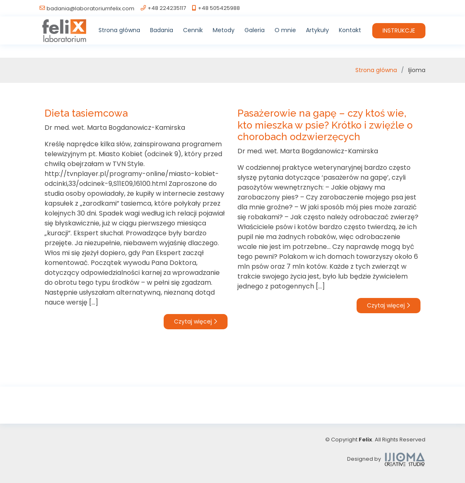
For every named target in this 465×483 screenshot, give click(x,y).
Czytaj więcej (195, 321)
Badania (161, 30)
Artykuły (317, 30)
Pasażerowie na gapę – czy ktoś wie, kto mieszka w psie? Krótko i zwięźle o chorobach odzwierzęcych (325, 125)
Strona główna (119, 30)
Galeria (254, 30)
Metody (224, 30)
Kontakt (350, 30)
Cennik (193, 30)
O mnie (285, 30)
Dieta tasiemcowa (86, 113)
